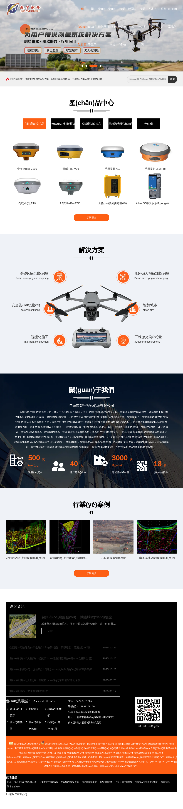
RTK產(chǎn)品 (34, 123)
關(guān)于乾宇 (92, 26)
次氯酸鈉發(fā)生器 (70, 782)
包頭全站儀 (171, 748)
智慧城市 (150, 305)
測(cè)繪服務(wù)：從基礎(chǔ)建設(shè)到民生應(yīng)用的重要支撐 (50, 669)
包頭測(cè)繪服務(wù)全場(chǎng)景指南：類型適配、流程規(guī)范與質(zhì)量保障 (52, 647)
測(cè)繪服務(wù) (112, 26)
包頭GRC (165, 782)
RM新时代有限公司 (16, 794)
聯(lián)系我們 (54, 712)
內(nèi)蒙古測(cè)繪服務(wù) (66, 752)
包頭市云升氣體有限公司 (146, 782)
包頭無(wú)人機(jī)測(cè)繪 (87, 79)
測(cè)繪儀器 (16, 725)
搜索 (172, 79)
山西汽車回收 (106, 782)
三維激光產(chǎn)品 (121, 123)
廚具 (9, 782)
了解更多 (91, 217)
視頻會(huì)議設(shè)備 (25, 782)
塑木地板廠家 (13, 786)
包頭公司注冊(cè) (123, 782)
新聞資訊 (17, 606)
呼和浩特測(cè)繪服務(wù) (93, 752)
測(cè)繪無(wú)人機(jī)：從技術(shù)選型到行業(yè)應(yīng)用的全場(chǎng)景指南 (52, 658)
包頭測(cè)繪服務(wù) (36, 79)
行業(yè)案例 (142, 26)
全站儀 (148, 123)
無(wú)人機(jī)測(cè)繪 (65, 123)
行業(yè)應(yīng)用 (54, 725)
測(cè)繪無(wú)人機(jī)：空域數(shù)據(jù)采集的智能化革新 (45, 680)
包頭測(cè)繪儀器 (60, 79)
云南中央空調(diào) (48, 782)
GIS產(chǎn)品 (91, 123)
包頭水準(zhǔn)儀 (44, 752)
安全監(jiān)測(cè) (26, 305)
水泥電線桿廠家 (89, 782)
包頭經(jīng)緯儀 (27, 752)
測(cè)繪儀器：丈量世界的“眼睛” (28, 691)
